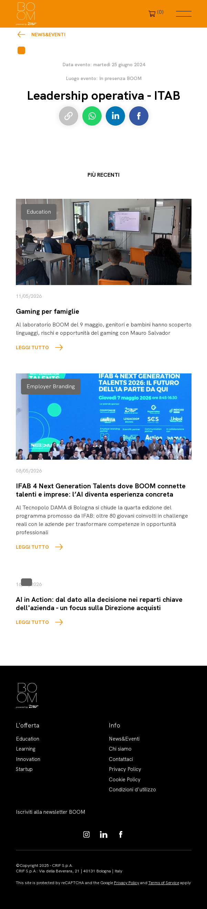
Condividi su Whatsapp (92, 116)
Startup (24, 769)
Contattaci (121, 759)
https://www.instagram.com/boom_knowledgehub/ (86, 834)
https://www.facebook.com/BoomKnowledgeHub (121, 834)
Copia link (69, 116)
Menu (184, 14)
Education (27, 738)
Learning (25, 748)
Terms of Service (163, 883)
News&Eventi (48, 34)
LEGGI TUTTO (32, 347)
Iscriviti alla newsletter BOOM (50, 812)
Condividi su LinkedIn (115, 116)
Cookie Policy (125, 779)
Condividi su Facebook (139, 116)
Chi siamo (120, 748)
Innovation (28, 759)
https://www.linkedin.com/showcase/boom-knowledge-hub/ (104, 834)
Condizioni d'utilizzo (132, 789)
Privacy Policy (125, 769)
